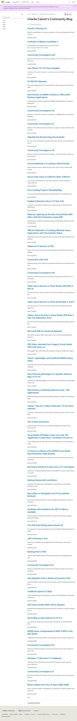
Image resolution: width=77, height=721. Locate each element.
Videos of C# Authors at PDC (40, 246)
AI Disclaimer (5, 714)
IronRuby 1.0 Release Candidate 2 (42, 41)
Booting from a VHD (36, 551)
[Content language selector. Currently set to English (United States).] (9, 711)
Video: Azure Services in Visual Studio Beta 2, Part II (51, 301)
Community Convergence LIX (40, 150)
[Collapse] (22, 14)
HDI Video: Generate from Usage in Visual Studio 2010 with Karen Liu (49, 345)
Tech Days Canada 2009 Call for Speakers (46, 604)
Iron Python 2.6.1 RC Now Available (43, 68)
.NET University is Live (37, 538)
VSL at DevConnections (38, 421)
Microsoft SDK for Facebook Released (44, 331)
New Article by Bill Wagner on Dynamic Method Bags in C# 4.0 (49, 375)
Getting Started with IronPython (42, 480)
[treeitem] (13, 20)
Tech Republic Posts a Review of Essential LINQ (48, 578)
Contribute (26, 714)
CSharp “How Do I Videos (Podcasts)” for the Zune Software (50, 407)
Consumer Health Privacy (43, 714)
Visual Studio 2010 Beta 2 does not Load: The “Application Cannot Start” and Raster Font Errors (50, 436)
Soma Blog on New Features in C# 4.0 (44, 617)
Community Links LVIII (37, 259)
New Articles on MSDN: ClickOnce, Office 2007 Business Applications (48, 96)
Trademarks (62, 714)
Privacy (33, 714)
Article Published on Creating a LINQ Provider (48, 163)
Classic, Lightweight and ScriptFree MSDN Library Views (50, 359)
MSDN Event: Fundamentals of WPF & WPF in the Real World (49, 632)
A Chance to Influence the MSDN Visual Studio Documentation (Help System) (48, 452)
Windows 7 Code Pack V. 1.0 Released (44, 658)
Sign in (73, 2)
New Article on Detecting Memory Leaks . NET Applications (48, 391)
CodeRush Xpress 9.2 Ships (39, 591)
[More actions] (74, 14)
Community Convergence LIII (40, 645)
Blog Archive (34, 14)
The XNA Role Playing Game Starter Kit (45, 525)
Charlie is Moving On (37, 28)
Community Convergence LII (40, 671)
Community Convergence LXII (41, 54)
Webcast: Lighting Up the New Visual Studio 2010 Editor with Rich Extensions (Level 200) (49, 215)
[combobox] (13, 17)
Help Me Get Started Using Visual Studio (45, 137)
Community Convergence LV (40, 565)
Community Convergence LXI (40, 110)
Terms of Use (55, 714)
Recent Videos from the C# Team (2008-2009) (48, 684)
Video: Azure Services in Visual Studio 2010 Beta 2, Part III (50, 287)
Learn (28, 14)
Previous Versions (14, 714)
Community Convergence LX (40, 123)
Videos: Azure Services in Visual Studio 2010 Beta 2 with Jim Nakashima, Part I (50, 316)
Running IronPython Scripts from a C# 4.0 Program (50, 466)
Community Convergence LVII (41, 272)
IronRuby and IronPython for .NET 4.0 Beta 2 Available (47, 510)
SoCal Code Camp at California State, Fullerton (48, 176)
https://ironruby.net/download (35, 47)
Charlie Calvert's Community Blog (46, 14)
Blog (20, 714)
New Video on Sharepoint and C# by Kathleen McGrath (48, 494)
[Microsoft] (3, 2)
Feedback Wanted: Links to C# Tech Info (45, 201)
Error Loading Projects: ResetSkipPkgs (44, 190)
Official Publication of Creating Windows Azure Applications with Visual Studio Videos (49, 231)
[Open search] (69, 2)
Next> (29, 697)
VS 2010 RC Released (36, 81)
